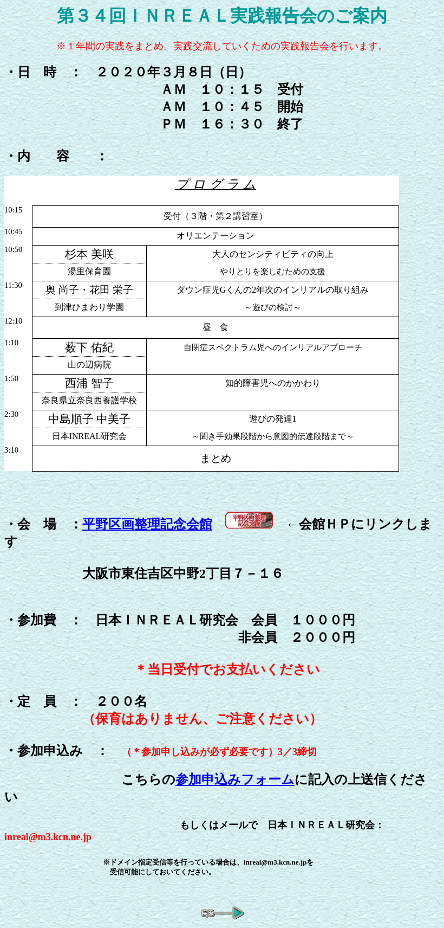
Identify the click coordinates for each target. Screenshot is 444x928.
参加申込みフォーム (235, 779)
